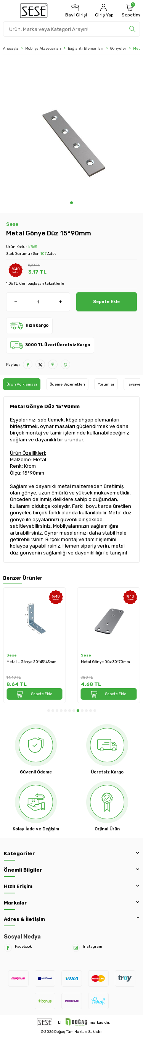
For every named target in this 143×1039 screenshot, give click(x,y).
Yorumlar (106, 384)
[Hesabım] (103, 10)
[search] (132, 29)
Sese (12, 224)
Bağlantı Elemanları (85, 48)
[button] (71, 202)
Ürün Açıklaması (21, 384)
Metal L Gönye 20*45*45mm (31, 662)
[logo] (33, 10)
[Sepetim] (130, 10)
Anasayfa (10, 48)
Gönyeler (118, 48)
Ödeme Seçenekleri (67, 384)
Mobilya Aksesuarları (43, 48)
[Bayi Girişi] (75, 10)
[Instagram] (76, 948)
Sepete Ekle (106, 301)
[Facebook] (8, 948)
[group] (71, 129)
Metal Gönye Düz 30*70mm (105, 662)
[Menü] (8, 10)
